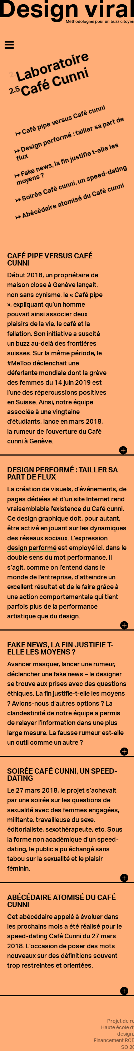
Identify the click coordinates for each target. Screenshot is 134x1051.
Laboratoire (52, 66)
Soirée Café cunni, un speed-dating (74, 183)
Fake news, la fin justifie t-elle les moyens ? (67, 164)
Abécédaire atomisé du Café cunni (73, 200)
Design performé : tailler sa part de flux (70, 138)
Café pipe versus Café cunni (63, 119)
